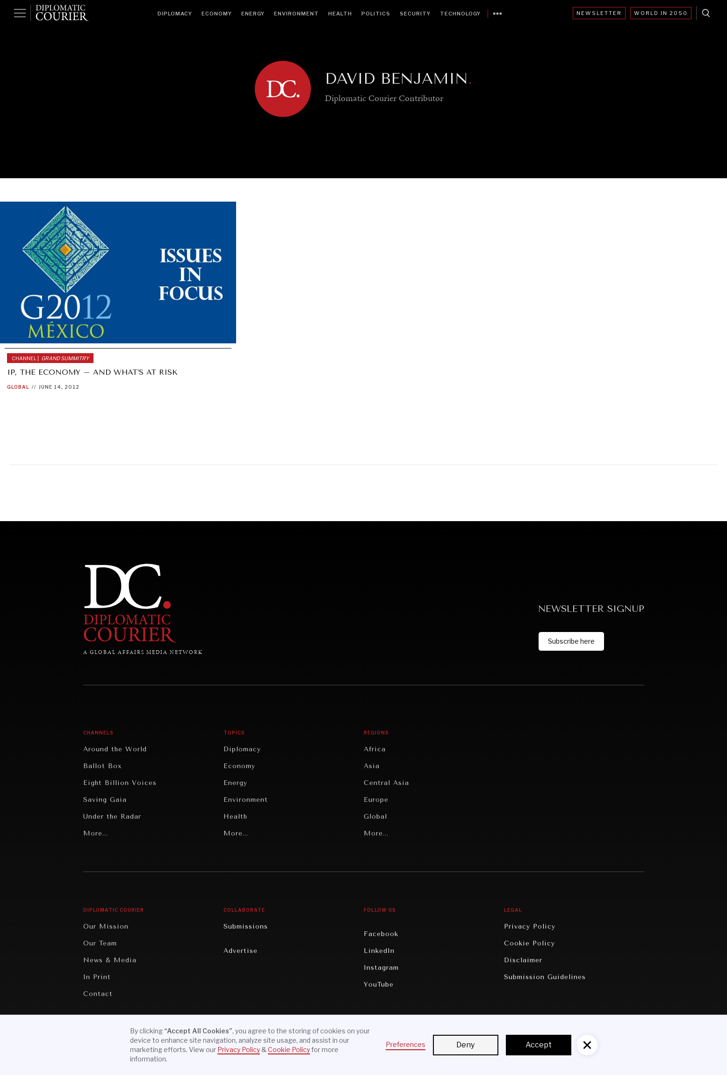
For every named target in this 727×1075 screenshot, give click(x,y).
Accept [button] (538, 1044)
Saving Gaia (105, 800)
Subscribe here (571, 641)
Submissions (245, 926)
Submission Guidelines (545, 977)
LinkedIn (379, 951)
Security (415, 13)
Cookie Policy (529, 943)
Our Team (100, 943)
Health (340, 13)
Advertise (240, 951)
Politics (375, 13)
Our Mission (106, 926)
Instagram (381, 968)
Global (18, 387)
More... (95, 833)
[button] (587, 1045)
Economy (217, 13)
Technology (460, 13)
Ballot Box (102, 766)
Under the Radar (112, 817)
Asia (372, 766)
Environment (296, 13)
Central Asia (386, 783)
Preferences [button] (405, 1044)
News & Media (110, 960)
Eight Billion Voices (120, 783)
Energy (253, 13)
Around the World (115, 749)
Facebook (381, 934)
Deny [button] (465, 1044)
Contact (98, 994)
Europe (376, 800)
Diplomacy (175, 13)
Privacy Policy (529, 926)
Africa (375, 749)
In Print (97, 977)
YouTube (379, 984)
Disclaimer (523, 960)
